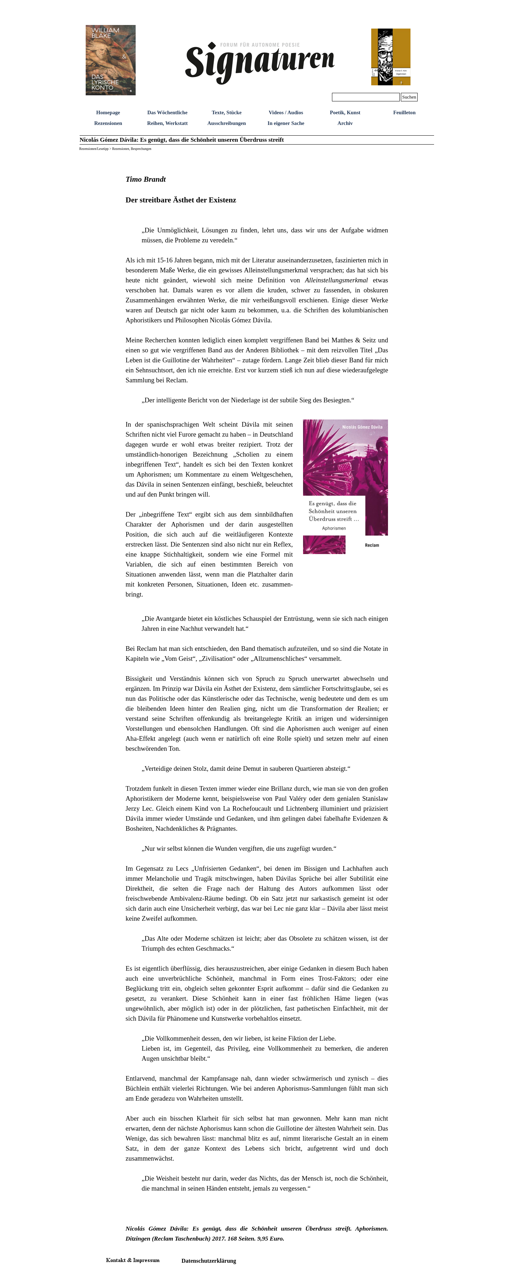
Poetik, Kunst (345, 112)
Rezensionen (108, 123)
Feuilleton (404, 112)
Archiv (345, 123)
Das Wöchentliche (167, 112)
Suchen (409, 97)
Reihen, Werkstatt (167, 123)
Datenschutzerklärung (209, 1261)
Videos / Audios (286, 112)
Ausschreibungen (226, 123)
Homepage (108, 112)
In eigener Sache (285, 123)
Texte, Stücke (226, 112)
